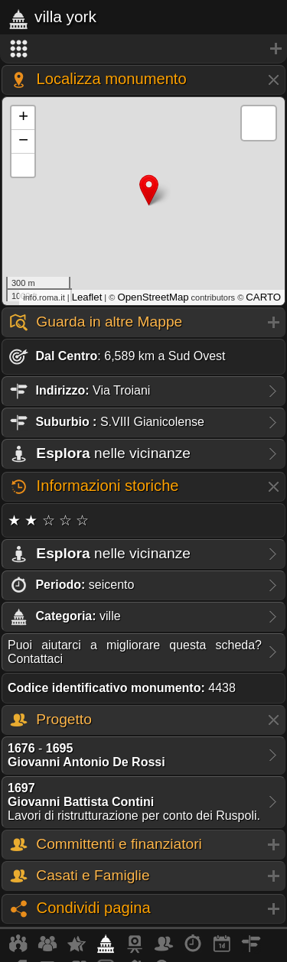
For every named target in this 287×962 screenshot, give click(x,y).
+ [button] (23, 117)
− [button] (23, 141)
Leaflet (87, 297)
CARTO (263, 297)
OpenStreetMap (152, 297)
